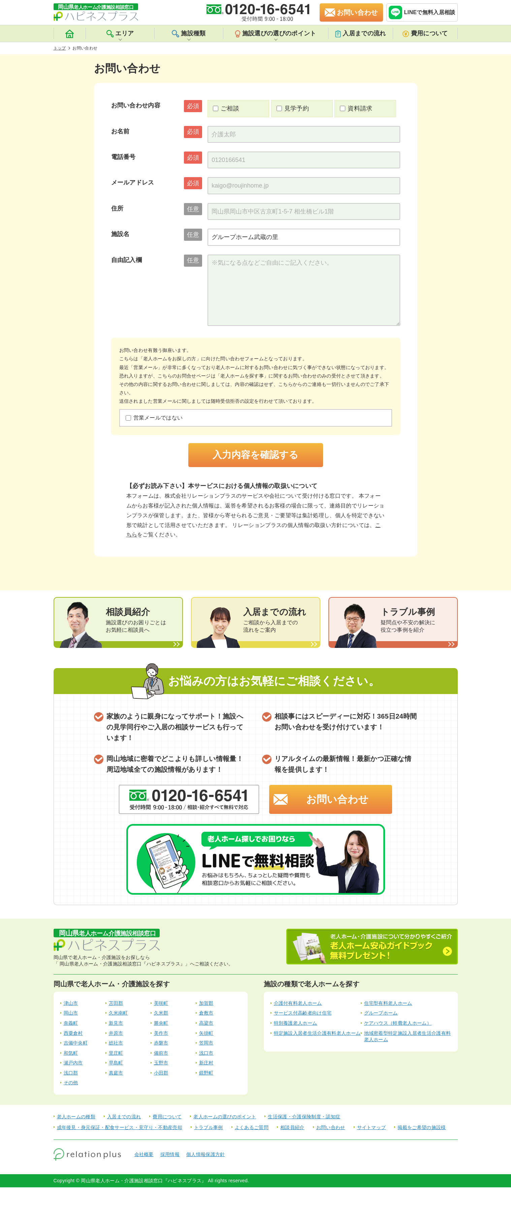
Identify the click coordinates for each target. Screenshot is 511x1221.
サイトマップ (371, 1127)
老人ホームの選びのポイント (224, 1116)
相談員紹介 (292, 1127)
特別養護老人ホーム (295, 1023)
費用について (425, 33)
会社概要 (144, 1154)
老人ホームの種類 (76, 1116)
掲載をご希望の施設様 (421, 1127)
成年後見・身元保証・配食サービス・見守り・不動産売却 (119, 1127)
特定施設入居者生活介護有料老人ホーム (317, 1033)
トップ (60, 48)
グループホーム (381, 1013)
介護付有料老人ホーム (298, 1003)
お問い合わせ (337, 799)
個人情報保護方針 (205, 1154)
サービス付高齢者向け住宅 (303, 1013)
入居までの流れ (360, 33)
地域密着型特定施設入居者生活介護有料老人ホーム (407, 1036)
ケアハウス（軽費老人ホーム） (398, 1023)
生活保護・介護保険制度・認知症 (304, 1116)
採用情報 (170, 1154)
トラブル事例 (208, 1127)
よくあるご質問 (251, 1127)
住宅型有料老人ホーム (388, 1003)
